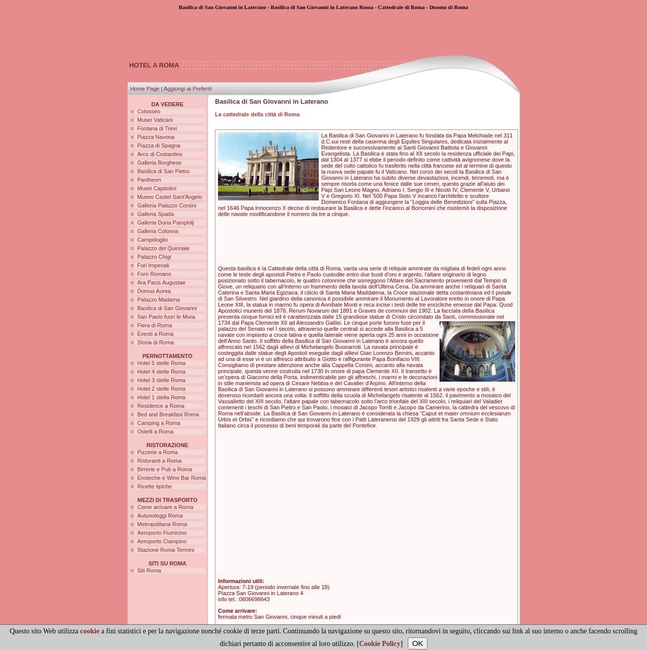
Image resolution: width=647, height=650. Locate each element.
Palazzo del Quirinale (163, 248)
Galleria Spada (155, 214)
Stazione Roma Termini (166, 550)
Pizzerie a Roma (157, 452)
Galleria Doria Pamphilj (165, 223)
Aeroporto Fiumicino (162, 533)
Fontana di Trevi (157, 128)
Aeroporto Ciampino (162, 541)
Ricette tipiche (154, 486)
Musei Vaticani (155, 120)
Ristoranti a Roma (159, 461)
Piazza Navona (156, 137)
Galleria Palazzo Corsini (166, 205)
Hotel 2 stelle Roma (161, 389)
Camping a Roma (159, 423)
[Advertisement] (323, 32)
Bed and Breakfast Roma (168, 414)
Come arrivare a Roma (165, 507)
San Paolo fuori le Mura (166, 317)
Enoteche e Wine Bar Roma (171, 478)
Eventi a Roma (155, 334)
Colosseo (149, 111)
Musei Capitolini (157, 188)
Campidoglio (152, 240)
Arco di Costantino (160, 154)
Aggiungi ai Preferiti (187, 89)
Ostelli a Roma (155, 431)
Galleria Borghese (159, 163)
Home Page (145, 89)
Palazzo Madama (158, 300)
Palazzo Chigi (154, 257)
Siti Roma (149, 570)
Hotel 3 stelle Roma (161, 380)
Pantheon (149, 180)
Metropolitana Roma (162, 524)
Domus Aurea (154, 291)
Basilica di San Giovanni (167, 308)
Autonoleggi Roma (160, 516)
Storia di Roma (155, 342)
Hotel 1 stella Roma (161, 397)
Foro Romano (154, 274)
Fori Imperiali (153, 265)
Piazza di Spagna (159, 145)
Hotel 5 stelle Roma (161, 363)
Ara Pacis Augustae (161, 282)
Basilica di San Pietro (163, 171)
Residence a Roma (161, 406)
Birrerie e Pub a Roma (164, 469)
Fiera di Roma (154, 325)
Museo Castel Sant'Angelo (169, 197)
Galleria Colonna (158, 231)
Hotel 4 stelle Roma (161, 372)
